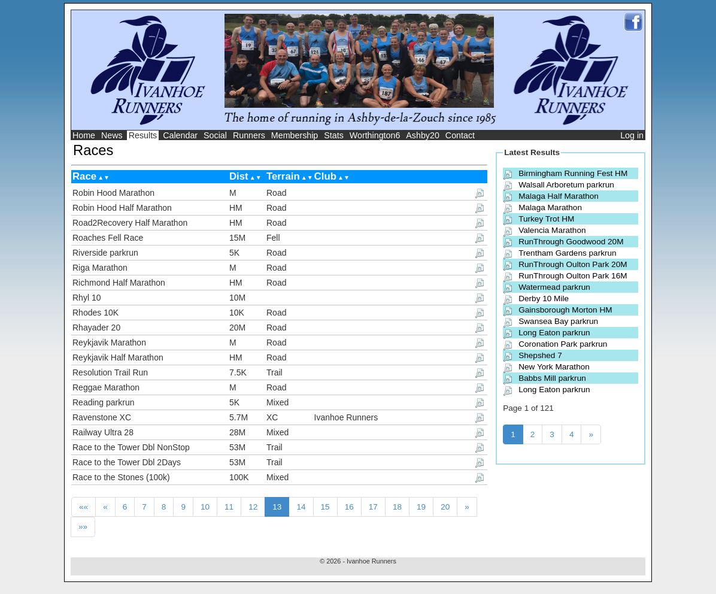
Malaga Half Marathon (558, 196)
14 (300, 506)
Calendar (180, 135)
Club (325, 176)
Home (83, 135)
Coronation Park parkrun (562, 344)
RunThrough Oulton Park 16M (572, 275)
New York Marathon (554, 366)
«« (83, 506)
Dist (238, 176)
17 (373, 506)
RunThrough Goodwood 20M (570, 241)
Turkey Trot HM (546, 218)
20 (445, 506)
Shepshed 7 (540, 355)
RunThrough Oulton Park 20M (572, 264)
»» (82, 526)
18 (397, 506)
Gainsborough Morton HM (565, 309)
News (112, 135)
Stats (334, 135)
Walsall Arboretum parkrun (566, 184)
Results (143, 135)
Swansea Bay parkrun (558, 321)
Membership (294, 135)
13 (276, 506)
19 (421, 506)
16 (349, 506)
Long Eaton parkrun (554, 332)
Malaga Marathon (550, 207)
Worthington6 (375, 135)
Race (84, 176)
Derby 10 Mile (543, 298)
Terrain (283, 176)
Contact (460, 135)
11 (228, 506)
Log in (632, 135)
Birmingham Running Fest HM (572, 173)
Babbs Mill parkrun (552, 378)
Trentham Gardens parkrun (567, 252)
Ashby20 (422, 135)
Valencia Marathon (551, 230)
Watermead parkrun (554, 287)
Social (215, 135)
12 (252, 506)
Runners (249, 135)
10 (205, 506)
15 (325, 506)
